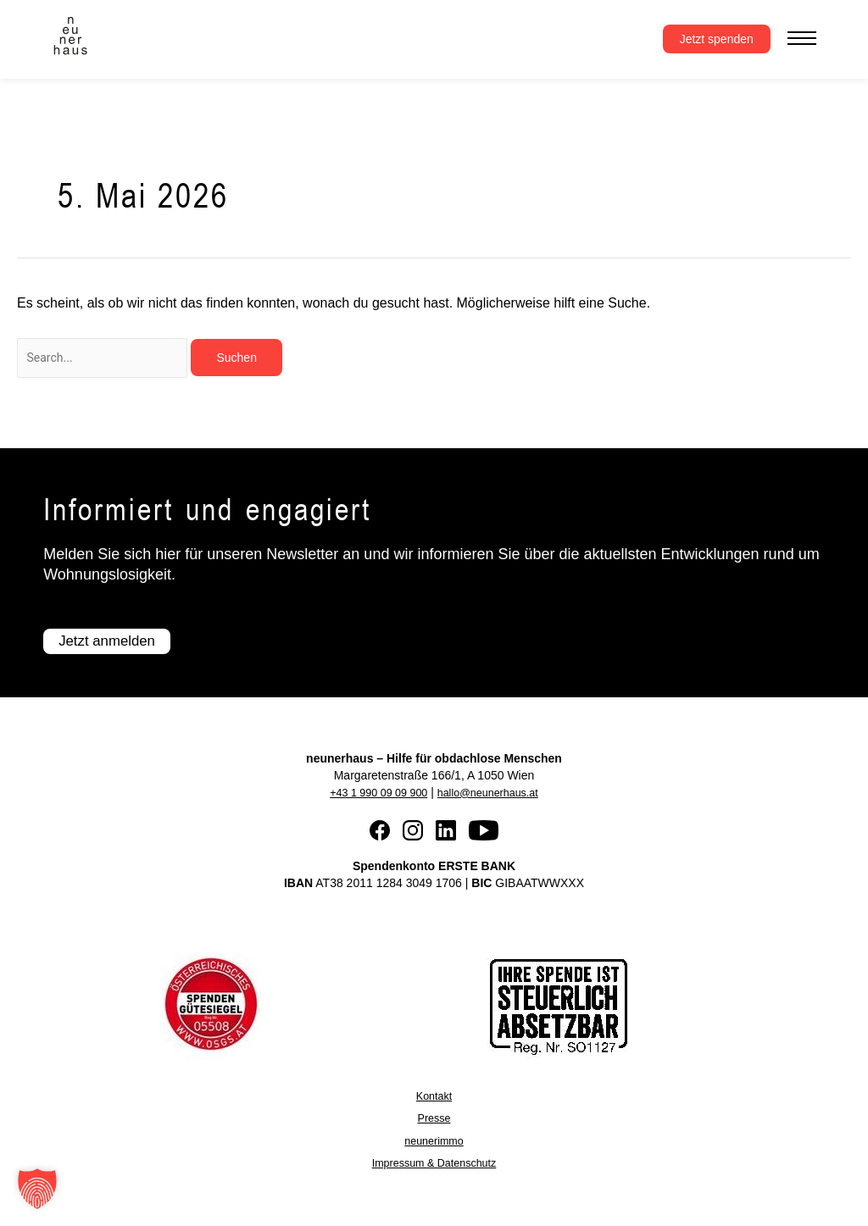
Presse (434, 1119)
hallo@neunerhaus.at (493, 795)
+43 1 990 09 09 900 (372, 795)
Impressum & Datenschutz (434, 1163)
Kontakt (433, 1097)
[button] (37, 1188)
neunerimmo (434, 1141)
